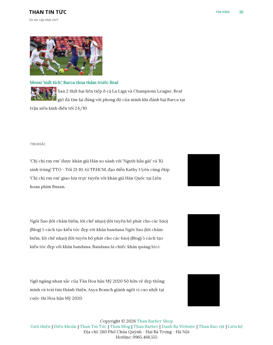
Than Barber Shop (155, 321)
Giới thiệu (40, 326)
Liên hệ (235, 326)
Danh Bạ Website (178, 326)
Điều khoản (65, 326)
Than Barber (146, 326)
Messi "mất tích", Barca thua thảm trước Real (74, 82)
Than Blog (120, 326)
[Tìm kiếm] (222, 12)
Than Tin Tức (48, 11)
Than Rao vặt (212, 326)
